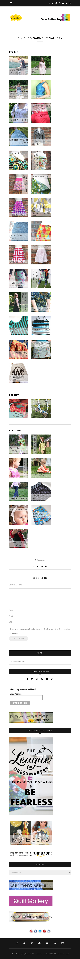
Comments (40, 560)
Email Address (15, 694)
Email (12, 616)
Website (12, 622)
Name (12, 610)
